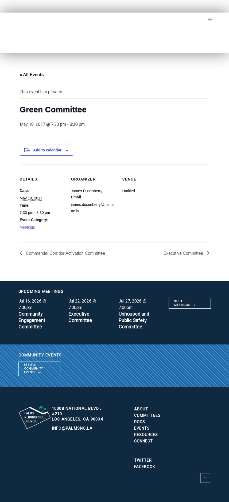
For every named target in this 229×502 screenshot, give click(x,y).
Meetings (27, 227)
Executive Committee (183, 253)
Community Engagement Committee (31, 320)
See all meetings (182, 303)
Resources (146, 435)
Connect (143, 441)
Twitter (143, 460)
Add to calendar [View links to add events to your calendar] (47, 150)
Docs (139, 422)
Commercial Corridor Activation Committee (66, 253)
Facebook (144, 467)
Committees (147, 415)
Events (142, 428)
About (141, 409)
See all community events (33, 368)
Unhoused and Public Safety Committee (134, 320)
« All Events (32, 74)
